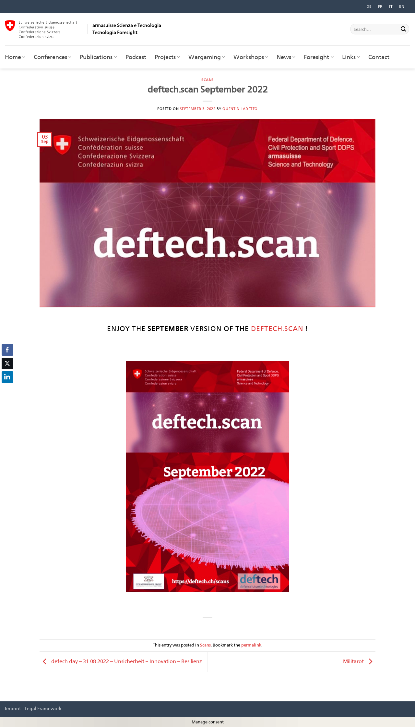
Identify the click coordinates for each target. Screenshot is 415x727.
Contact (378, 57)
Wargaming (206, 57)
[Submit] (403, 29)
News (286, 57)
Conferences (52, 57)
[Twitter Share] (7, 363)
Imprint (13, 708)
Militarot (359, 661)
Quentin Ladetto (239, 108)
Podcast (135, 57)
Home (15, 57)
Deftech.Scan (277, 329)
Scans (207, 80)
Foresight (318, 57)
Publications (98, 57)
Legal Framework (43, 708)
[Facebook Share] (7, 350)
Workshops (250, 57)
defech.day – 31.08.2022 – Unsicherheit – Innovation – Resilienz (121, 661)
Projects (167, 57)
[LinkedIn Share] (7, 377)
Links (351, 57)
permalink (251, 645)
